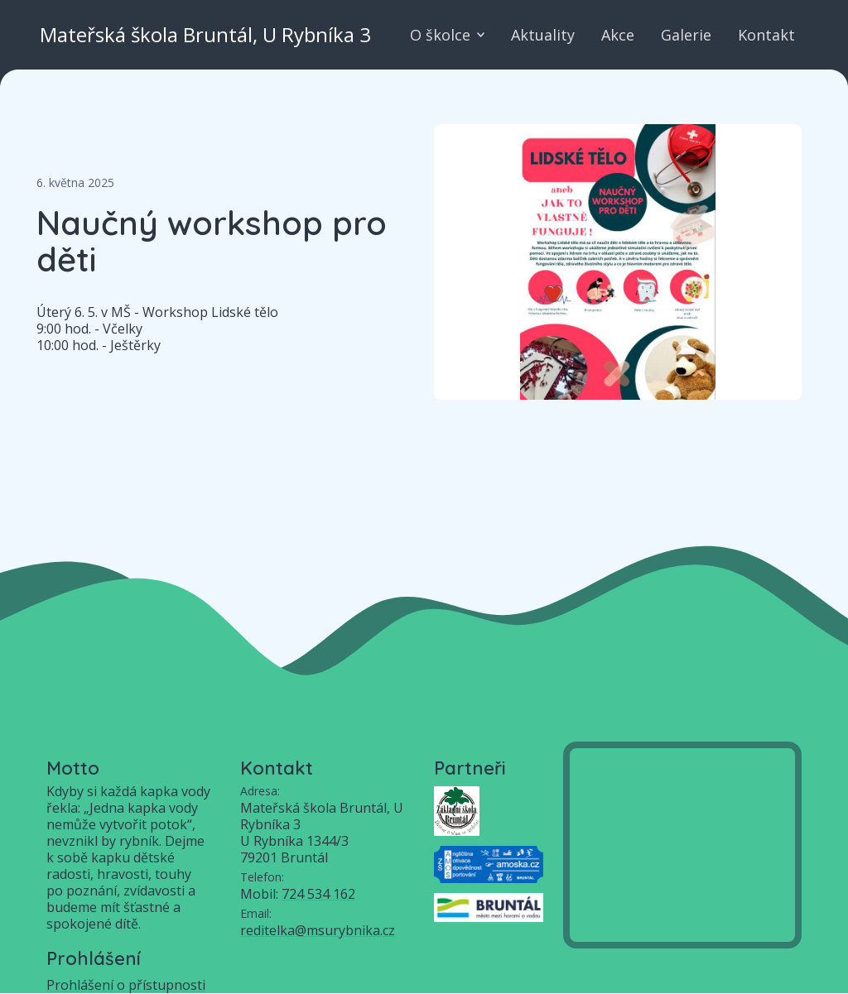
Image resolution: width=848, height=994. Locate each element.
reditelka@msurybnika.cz (317, 930)
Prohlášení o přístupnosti (125, 985)
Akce (617, 35)
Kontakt (766, 35)
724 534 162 (318, 894)
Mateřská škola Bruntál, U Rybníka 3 (205, 35)
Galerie (686, 35)
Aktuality (543, 35)
